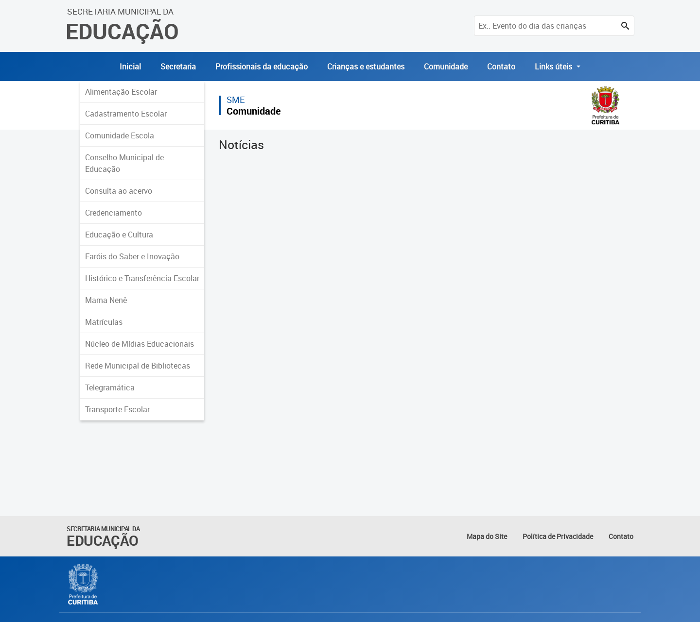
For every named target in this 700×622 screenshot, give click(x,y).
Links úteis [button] (554, 66)
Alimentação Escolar (121, 91)
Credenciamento (113, 212)
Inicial (130, 66)
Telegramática (110, 387)
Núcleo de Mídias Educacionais (139, 343)
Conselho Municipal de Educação (124, 163)
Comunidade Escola (119, 135)
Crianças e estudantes (365, 66)
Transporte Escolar (117, 409)
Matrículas (103, 322)
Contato (501, 66)
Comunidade (446, 66)
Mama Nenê (106, 300)
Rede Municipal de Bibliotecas (137, 365)
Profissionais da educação (261, 66)
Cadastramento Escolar (126, 113)
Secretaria (178, 66)
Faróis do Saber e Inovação (132, 256)
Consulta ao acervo (118, 190)
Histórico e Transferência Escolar (142, 278)
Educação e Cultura (119, 234)
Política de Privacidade (558, 536)
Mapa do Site (487, 536)
